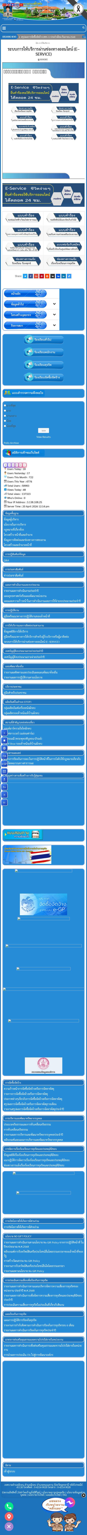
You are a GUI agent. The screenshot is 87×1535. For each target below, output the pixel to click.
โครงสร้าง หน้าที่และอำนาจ (18, 534)
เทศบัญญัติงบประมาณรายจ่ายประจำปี (24, 657)
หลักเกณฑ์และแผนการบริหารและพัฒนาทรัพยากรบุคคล (33, 1140)
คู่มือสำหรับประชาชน (15, 692)
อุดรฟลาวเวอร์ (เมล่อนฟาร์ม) (19, 733)
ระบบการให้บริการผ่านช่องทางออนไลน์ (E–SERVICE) (44, 51)
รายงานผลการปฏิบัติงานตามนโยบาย (23, 677)
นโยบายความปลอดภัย (53, 1493)
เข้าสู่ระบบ (9, 1472)
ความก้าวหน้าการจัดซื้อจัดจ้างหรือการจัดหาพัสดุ (29, 1090)
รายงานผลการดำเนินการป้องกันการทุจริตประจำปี (30, 1331)
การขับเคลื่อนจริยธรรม (16, 1130)
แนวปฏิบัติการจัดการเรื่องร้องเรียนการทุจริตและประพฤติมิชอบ (37, 1161)
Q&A (6, 560)
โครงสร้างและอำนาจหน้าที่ (18, 545)
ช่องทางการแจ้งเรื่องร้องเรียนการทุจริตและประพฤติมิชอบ (34, 1166)
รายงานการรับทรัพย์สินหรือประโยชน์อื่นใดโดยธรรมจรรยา (34, 1267)
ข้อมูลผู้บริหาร (11, 519)
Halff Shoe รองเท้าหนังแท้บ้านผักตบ (23, 743)
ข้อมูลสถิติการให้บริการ (16, 631)
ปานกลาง (11, 415)
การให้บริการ (44, 43)
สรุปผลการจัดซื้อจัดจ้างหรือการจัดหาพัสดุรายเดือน (30, 1105)
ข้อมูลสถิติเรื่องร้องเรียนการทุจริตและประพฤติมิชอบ (31, 1156)
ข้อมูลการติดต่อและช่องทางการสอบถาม (25, 540)
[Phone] (9, 1506)
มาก (9, 410)
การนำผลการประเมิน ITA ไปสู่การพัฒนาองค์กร (28, 1356)
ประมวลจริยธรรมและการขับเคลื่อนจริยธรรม (27, 1125)
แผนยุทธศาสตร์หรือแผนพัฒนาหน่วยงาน (25, 596)
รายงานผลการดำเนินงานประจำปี (21, 590)
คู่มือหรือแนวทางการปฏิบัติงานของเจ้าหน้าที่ (27, 616)
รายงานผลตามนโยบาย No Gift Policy (24, 1272)
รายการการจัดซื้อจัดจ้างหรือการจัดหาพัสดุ (26, 1095)
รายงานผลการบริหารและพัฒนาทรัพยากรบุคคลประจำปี (33, 1135)
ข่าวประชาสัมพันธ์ (13, 575)
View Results (43, 436)
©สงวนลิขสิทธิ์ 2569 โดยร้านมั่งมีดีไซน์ (21, 1493)
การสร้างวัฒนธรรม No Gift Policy (22, 1262)
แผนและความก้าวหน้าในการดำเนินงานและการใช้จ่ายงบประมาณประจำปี (42, 601)
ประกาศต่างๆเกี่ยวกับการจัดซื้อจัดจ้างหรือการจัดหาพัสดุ (33, 1100)
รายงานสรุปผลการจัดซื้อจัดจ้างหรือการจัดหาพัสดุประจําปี (34, 1110)
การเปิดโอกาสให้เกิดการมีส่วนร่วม (21, 1228)
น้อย (9, 420)
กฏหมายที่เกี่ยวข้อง (14, 529)
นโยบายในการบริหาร (15, 524)
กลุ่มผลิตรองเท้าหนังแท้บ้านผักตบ (21, 713)
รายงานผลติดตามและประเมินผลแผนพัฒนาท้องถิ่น (30, 672)
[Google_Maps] (9, 1516)
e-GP (5, 764)
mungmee (44, 59)
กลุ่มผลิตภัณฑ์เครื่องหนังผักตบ (20, 708)
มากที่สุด (11, 405)
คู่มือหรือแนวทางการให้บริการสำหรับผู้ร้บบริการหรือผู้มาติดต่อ (36, 636)
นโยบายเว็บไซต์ (36, 1495)
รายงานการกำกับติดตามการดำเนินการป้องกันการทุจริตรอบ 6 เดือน (39, 1326)
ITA (5, 756)
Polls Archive (11, 442)
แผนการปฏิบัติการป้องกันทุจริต (20, 1321)
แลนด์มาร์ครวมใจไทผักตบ (17, 728)
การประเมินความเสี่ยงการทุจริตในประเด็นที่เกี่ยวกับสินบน (34, 1306)
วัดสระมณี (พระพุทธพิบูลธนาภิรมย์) (23, 738)
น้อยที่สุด (11, 426)
